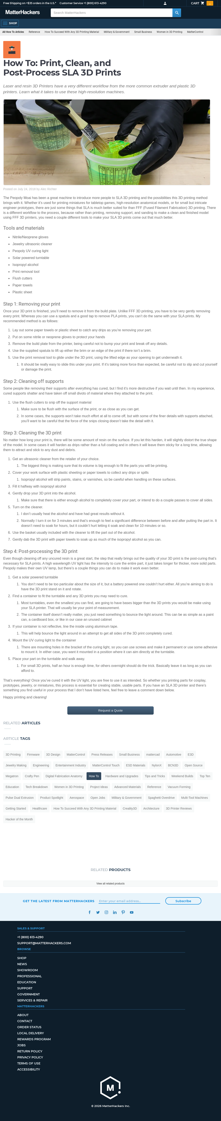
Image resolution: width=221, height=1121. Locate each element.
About (22, 1015)
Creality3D (130, 808)
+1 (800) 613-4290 (95, 3)
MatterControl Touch (106, 765)
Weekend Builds (182, 776)
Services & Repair (32, 1000)
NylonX (156, 765)
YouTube (131, 912)
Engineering (41, 765)
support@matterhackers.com (44, 943)
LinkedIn (114, 912)
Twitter (98, 912)
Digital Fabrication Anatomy (64, 776)
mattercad (153, 754)
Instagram (106, 912)
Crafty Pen (32, 776)
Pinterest (123, 912)
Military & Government (116, 31)
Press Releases (102, 754)
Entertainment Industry (70, 765)
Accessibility (28, 1069)
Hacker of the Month (19, 819)
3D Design (53, 754)
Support (24, 988)
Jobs (21, 1045)
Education (12, 787)
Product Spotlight (51, 797)
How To (94, 776)
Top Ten (205, 776)
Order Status (29, 1027)
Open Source (194, 765)
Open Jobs (98, 797)
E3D (191, 754)
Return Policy (29, 1051)
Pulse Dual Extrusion (20, 797)
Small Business (143, 31)
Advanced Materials (127, 787)
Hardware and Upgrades (121, 776)
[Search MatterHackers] (176, 12)
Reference (34, 31)
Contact (24, 1021)
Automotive (173, 754)
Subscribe (183, 901)
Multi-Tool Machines (194, 797)
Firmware (33, 754)
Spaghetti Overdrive (161, 797)
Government (28, 994)
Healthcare (39, 808)
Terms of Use (28, 1063)
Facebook (89, 912)
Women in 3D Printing (169, 31)
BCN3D (173, 765)
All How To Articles (13, 31)
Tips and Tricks (155, 776)
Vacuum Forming (179, 787)
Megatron (12, 776)
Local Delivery (30, 1033)
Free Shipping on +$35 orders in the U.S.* (29, 3)
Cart (202, 3)
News (22, 964)
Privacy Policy (30, 1057)
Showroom (27, 970)
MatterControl (195, 31)
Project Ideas (99, 787)
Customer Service (71, 3)
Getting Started (16, 808)
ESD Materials (135, 765)
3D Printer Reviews (179, 808)
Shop (21, 958)
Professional (29, 976)
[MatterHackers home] (110, 1088)
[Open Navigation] (10, 23)
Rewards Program (34, 1039)
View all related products (110, 883)
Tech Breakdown (36, 787)
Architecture (151, 808)
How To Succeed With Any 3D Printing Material (72, 31)
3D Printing (13, 754)
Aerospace (77, 797)
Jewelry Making (16, 765)
